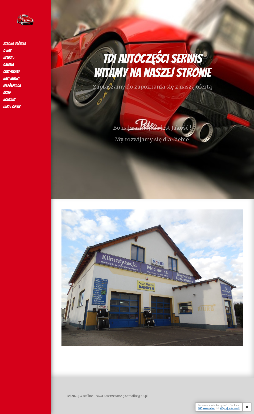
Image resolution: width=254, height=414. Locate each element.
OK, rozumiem (206, 408)
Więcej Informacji (230, 408)
